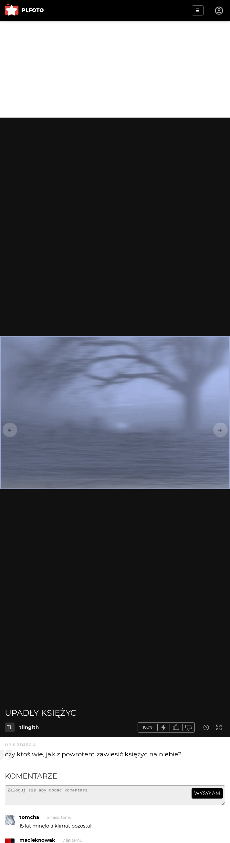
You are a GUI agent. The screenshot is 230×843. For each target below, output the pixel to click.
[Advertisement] (115, 69)
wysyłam (207, 793)
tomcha (29, 820)
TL (10, 727)
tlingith (29, 727)
